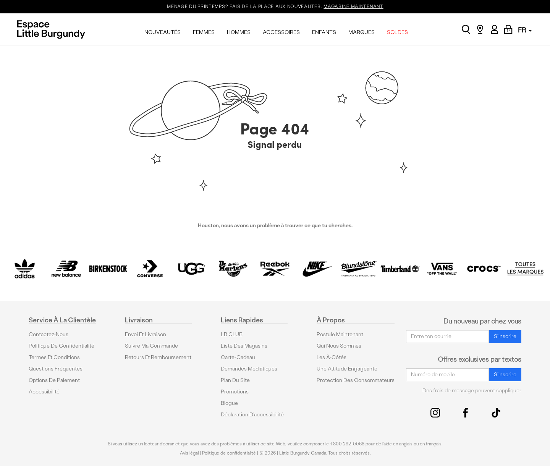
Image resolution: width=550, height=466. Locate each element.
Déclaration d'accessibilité (252, 414)
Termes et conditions (54, 357)
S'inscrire (505, 336)
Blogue (229, 403)
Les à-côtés (331, 357)
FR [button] (525, 30)
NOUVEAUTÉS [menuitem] (162, 32)
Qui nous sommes (339, 345)
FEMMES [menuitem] (204, 32)
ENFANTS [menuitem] (324, 32)
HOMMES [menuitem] (239, 32)
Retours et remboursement (158, 357)
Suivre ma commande (151, 345)
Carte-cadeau (238, 357)
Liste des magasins (244, 345)
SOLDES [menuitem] (397, 32)
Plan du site (235, 380)
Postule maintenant (340, 334)
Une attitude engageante (347, 368)
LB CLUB (232, 334)
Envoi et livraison (145, 334)
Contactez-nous (48, 334)
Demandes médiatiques (249, 368)
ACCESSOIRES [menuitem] (281, 32)
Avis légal (189, 453)
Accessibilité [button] (44, 391)
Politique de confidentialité (61, 345)
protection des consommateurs (356, 380)
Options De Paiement (54, 380)
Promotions (235, 391)
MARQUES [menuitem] (361, 32)
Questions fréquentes (55, 368)
